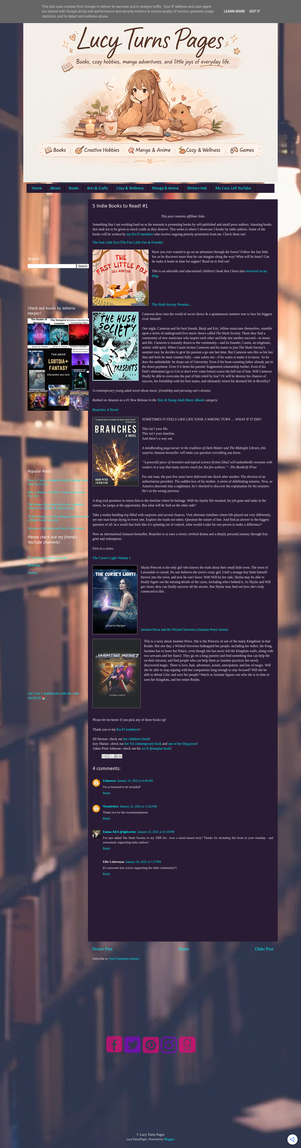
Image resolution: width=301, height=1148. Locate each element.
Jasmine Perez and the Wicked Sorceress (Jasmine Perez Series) (184, 629)
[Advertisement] (182, 991)
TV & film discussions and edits (48, 558)
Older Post (264, 949)
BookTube (34, 565)
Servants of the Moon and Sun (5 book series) (56, 528)
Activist (33, 572)
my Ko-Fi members (140, 234)
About (55, 188)
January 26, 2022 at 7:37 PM (143, 861)
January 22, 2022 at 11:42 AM (138, 806)
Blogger (169, 1139)
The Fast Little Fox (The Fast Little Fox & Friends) (127, 242)
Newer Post (102, 949)
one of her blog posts (182, 743)
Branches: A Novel (105, 410)
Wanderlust (110, 806)
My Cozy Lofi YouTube (233, 188)
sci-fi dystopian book (156, 748)
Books (74, 188)
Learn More (234, 11)
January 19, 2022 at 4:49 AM (135, 780)
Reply (106, 793)
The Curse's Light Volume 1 (111, 558)
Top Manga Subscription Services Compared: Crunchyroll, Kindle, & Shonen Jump (56, 506)
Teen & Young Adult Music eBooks (180, 400)
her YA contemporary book (143, 743)
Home (37, 188)
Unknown (109, 780)
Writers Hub (197, 188)
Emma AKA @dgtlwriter (119, 831)
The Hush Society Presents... (171, 304)
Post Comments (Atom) (124, 958)
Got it (254, 11)
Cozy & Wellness (130, 188)
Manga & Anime (165, 188)
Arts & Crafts (97, 188)
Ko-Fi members (127, 729)
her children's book (136, 739)
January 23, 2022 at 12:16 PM (155, 831)
